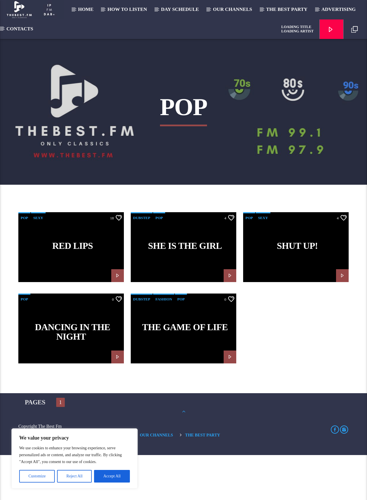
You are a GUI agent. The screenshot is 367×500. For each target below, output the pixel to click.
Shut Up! (297, 290)
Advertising (338, 9)
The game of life (185, 372)
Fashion (163, 344)
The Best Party (286, 9)
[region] (74, 458)
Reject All (75, 476)
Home (85, 9)
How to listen (127, 9)
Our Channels (232, 9)
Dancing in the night (72, 377)
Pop (24, 262)
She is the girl (185, 290)
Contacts (19, 29)
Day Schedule (180, 9)
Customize (37, 476)
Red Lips (72, 290)
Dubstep (141, 262)
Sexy (38, 262)
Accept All (111, 476)
